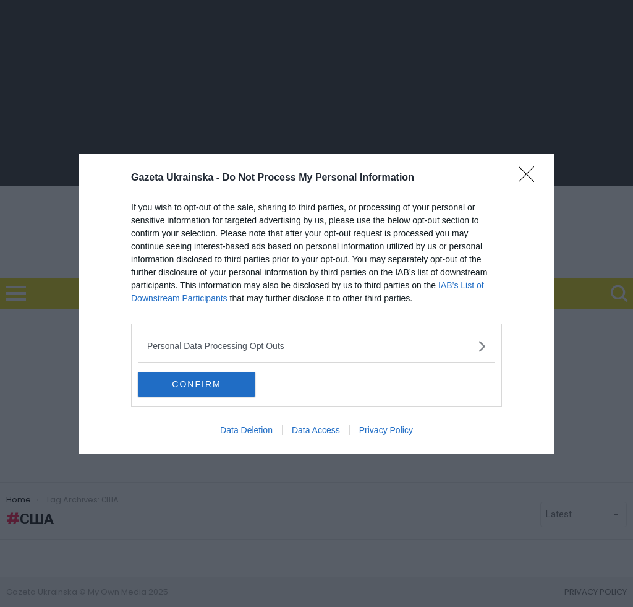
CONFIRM (196, 384)
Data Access (316, 430)
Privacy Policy (386, 430)
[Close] (530, 178)
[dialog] (316, 304)
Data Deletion (246, 430)
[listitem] (316, 346)
